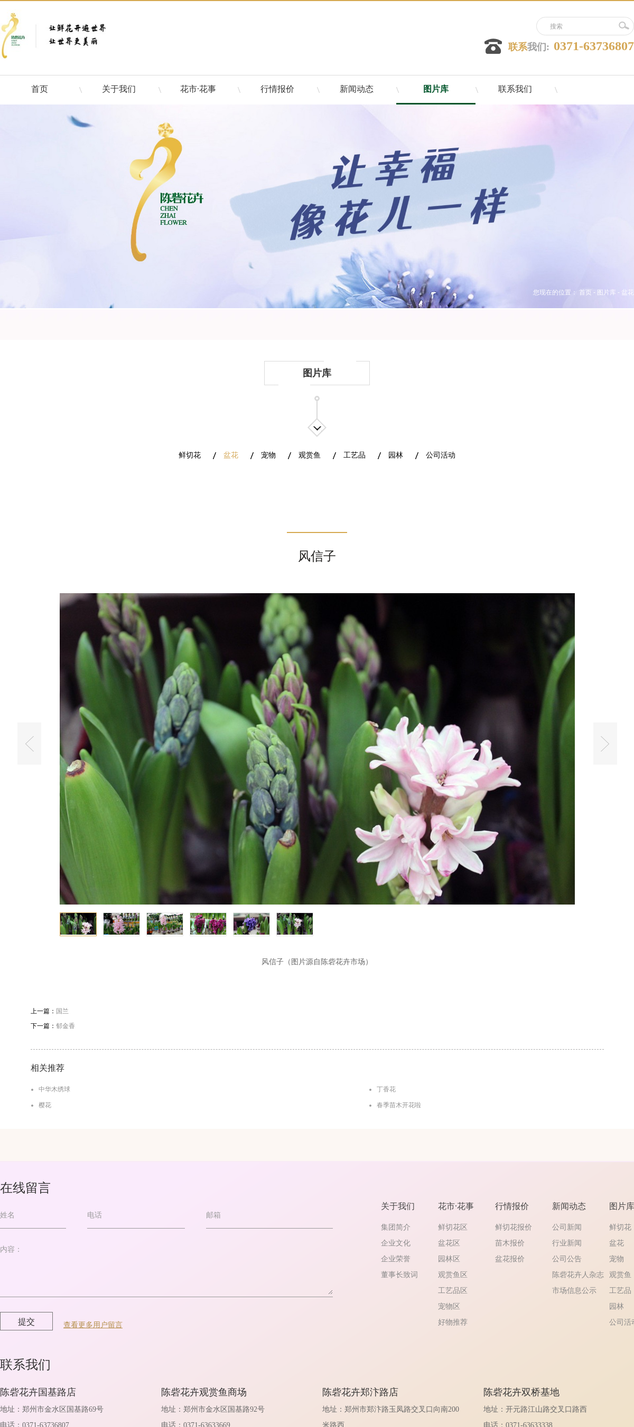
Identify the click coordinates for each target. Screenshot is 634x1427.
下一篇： (53, 1026)
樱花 (45, 1105)
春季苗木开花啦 (399, 1105)
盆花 (627, 292)
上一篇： (50, 1011)
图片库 (606, 292)
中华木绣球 (54, 1089)
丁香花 (386, 1089)
